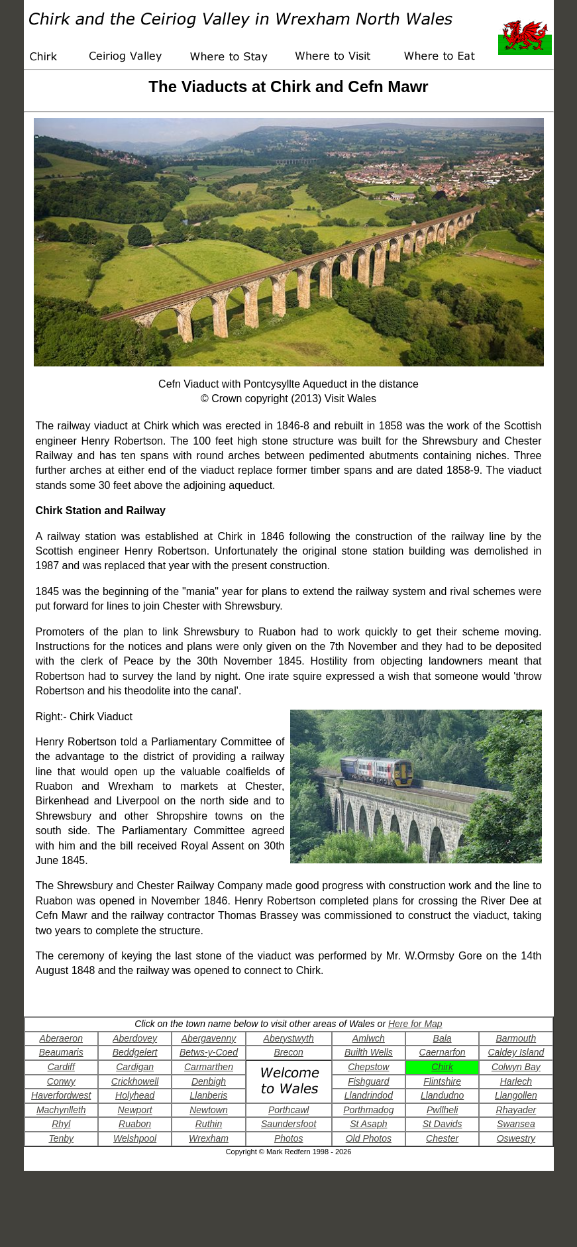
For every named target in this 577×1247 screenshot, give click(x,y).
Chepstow (368, 1066)
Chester (442, 1138)
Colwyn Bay (516, 1066)
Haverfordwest (61, 1095)
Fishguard (368, 1081)
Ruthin (208, 1123)
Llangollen (516, 1095)
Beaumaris (61, 1052)
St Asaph (368, 1123)
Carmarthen (208, 1066)
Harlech (516, 1081)
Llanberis (209, 1095)
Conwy (61, 1081)
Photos (288, 1138)
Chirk (442, 1066)
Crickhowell (135, 1081)
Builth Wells (368, 1052)
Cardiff (61, 1066)
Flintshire (442, 1081)
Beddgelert (135, 1052)
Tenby (61, 1138)
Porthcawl (288, 1110)
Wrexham (209, 1138)
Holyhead (134, 1095)
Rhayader (516, 1110)
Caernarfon (442, 1052)
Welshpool (134, 1138)
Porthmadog (368, 1110)
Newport (135, 1110)
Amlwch (368, 1038)
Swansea (516, 1123)
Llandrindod (368, 1095)
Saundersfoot (288, 1123)
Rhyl (61, 1123)
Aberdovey (135, 1038)
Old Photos (369, 1138)
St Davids (442, 1123)
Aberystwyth (289, 1038)
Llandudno (442, 1095)
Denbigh (208, 1081)
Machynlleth (61, 1110)
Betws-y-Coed (209, 1052)
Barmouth (516, 1038)
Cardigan (135, 1066)
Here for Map (415, 1023)
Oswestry (516, 1138)
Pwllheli (442, 1110)
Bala (442, 1038)
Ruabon (135, 1123)
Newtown (208, 1110)
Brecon (288, 1052)
